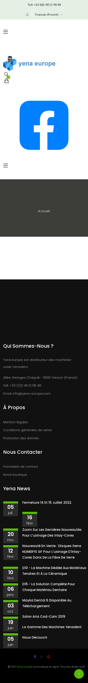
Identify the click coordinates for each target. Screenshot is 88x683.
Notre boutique (15, 474)
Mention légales (15, 422)
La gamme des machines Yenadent (52, 627)
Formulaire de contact (20, 466)
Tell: (30, 4)
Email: (7, 393)
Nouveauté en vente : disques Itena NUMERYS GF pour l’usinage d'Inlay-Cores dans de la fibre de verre (51, 552)
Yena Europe (25, 666)
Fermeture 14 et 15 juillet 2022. (47, 502)
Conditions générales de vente (27, 430)
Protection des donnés (21, 438)
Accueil (44, 211)
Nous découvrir (34, 637)
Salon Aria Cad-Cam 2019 (43, 616)
